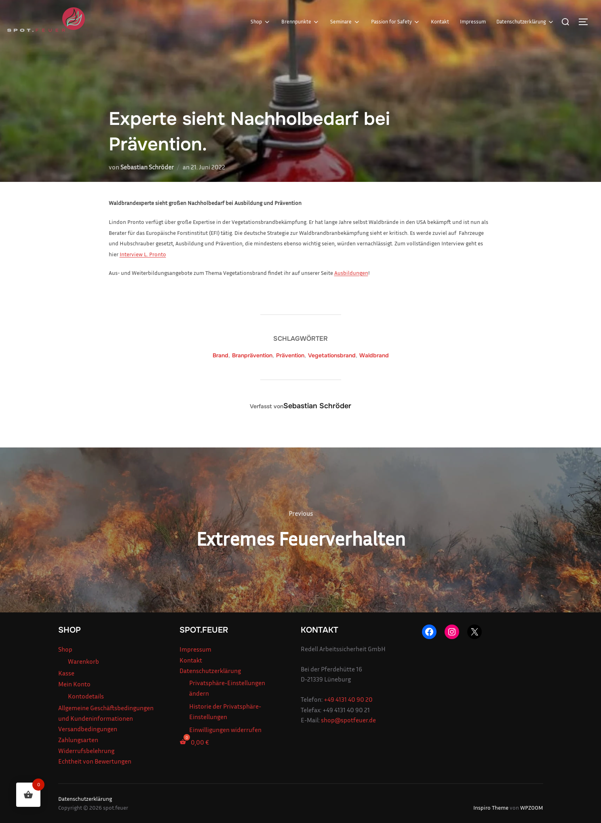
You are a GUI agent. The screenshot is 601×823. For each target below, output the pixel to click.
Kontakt (440, 21)
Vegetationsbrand (332, 355)
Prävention (290, 355)
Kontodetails (86, 696)
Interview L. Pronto (143, 254)
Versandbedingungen (87, 729)
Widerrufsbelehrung (86, 751)
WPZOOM (531, 807)
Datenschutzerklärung (525, 21)
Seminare (345, 21)
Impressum (473, 21)
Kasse (66, 673)
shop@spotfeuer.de (348, 720)
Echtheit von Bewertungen (94, 761)
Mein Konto (74, 684)
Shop (260, 21)
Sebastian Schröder (147, 167)
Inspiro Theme (490, 807)
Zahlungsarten (78, 740)
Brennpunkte (300, 21)
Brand (220, 355)
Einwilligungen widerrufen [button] (225, 730)
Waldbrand (374, 355)
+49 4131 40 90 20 (348, 699)
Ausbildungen (351, 272)
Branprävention (252, 355)
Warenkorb (83, 661)
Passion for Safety (395, 21)
